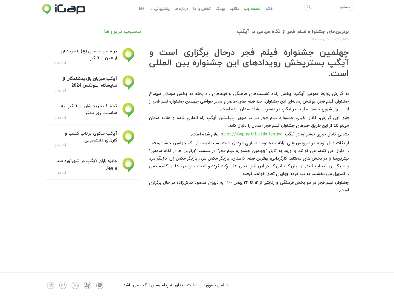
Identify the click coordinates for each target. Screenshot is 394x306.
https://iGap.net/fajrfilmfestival (252, 134)
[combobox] (328, 7)
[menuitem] (269, 9)
